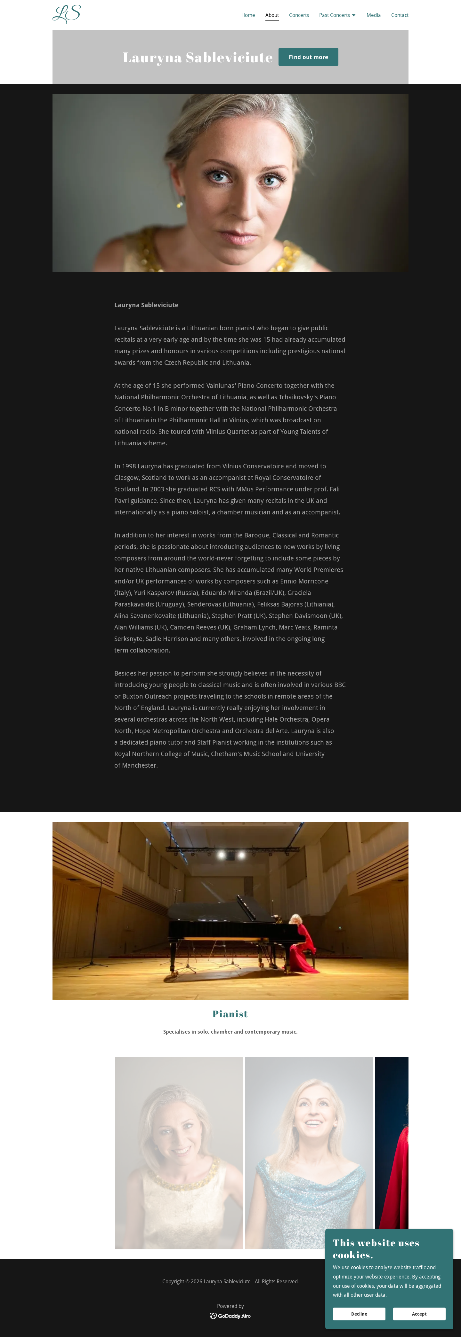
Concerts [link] (299, 15)
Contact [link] (399, 15)
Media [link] (374, 15)
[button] (337, 16)
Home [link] (248, 15)
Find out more (308, 57)
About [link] (272, 15)
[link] (115, 17)
